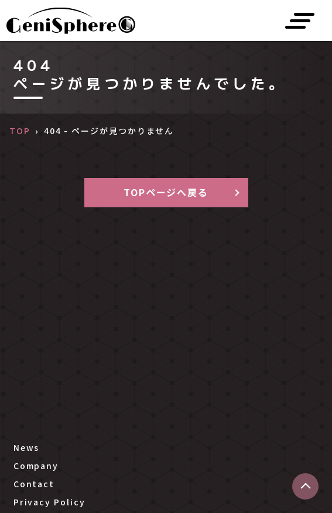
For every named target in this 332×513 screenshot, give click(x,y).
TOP (19, 130)
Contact (33, 484)
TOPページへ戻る (166, 192)
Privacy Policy (49, 502)
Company (36, 465)
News (26, 447)
